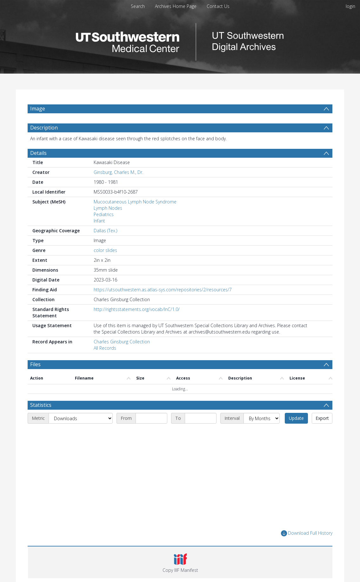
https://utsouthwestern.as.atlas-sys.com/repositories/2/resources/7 (163, 290)
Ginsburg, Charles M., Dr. (118, 172)
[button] (180, 562)
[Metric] (81, 418)
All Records (105, 348)
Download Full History (306, 533)
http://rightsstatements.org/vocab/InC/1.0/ (137, 309)
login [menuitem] (350, 6)
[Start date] (151, 418)
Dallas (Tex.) (105, 231)
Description (44, 127)
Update (296, 418)
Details (38, 152)
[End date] (201, 418)
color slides (105, 250)
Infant (99, 221)
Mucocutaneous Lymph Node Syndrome (135, 202)
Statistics (40, 404)
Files (35, 364)
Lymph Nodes (108, 208)
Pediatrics (104, 214)
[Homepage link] (180, 40)
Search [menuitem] (138, 6)
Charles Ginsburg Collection (122, 342)
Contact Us (218, 6)
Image (37, 108)
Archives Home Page (176, 6)
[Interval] (261, 418)
